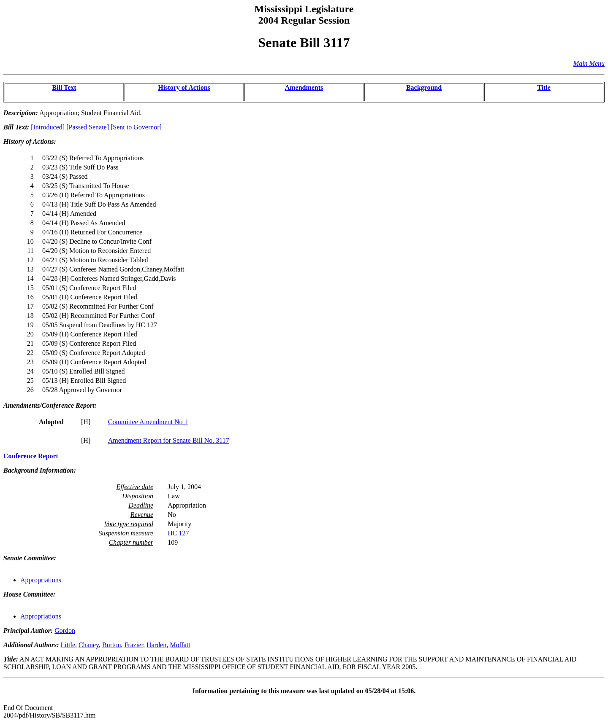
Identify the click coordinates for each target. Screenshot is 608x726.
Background (424, 87)
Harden (156, 644)
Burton (111, 644)
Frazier (133, 644)
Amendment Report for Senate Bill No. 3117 (168, 440)
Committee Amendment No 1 (148, 421)
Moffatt (180, 644)
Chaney (89, 644)
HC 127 (178, 533)
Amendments (304, 87)
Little (67, 644)
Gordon (64, 630)
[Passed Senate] (87, 127)
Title (544, 87)
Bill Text (64, 87)
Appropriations (40, 579)
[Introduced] (48, 127)
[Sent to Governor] (136, 127)
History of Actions (184, 87)
